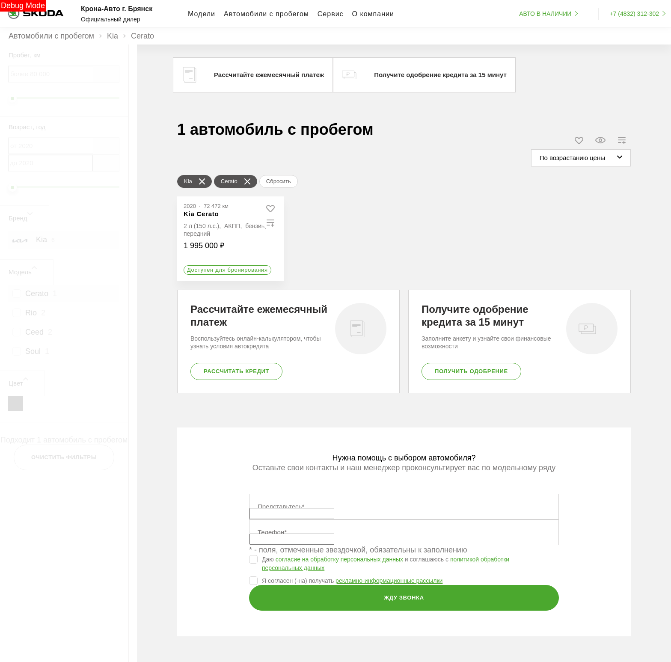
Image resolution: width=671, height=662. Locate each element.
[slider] (12, 98)
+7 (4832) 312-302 (634, 13)
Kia (112, 36)
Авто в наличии (545, 13)
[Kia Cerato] (201, 214)
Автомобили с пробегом (51, 36)
